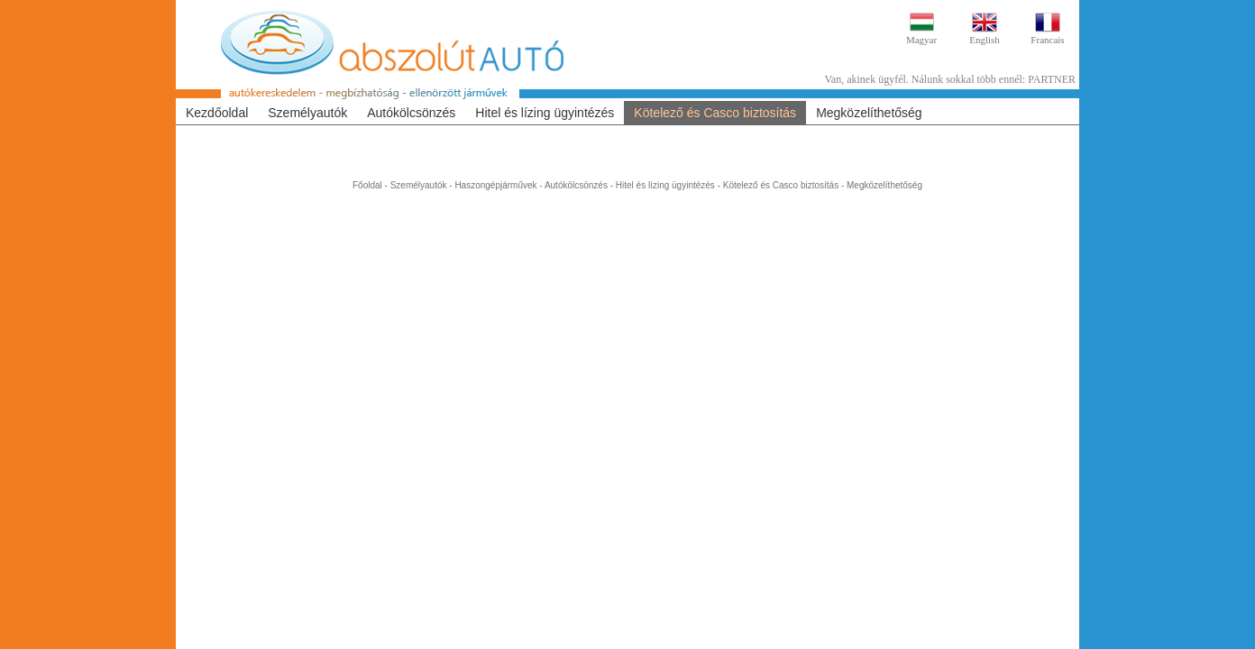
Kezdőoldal (217, 112)
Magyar (921, 39)
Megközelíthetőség (869, 112)
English (984, 39)
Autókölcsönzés (411, 112)
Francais (1047, 39)
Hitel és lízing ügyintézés (544, 112)
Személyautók (307, 112)
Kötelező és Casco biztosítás (715, 112)
